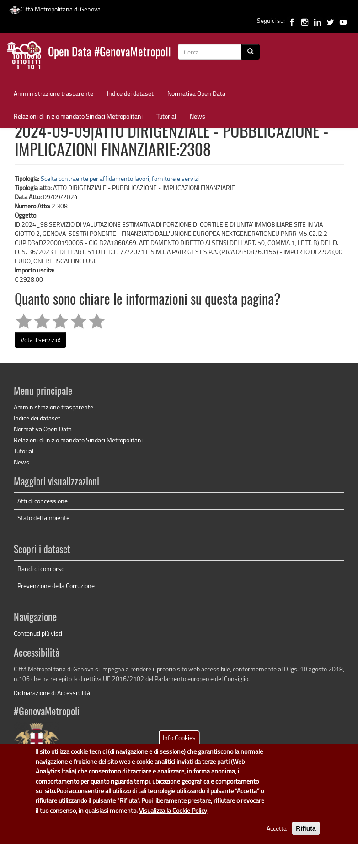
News (197, 116)
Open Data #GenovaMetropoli (109, 53)
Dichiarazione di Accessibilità (52, 692)
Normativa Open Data (196, 93)
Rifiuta (306, 835)
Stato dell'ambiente (43, 517)
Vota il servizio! (40, 339)
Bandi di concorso (40, 568)
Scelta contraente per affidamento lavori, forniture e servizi (120, 178)
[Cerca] (250, 52)
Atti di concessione (42, 500)
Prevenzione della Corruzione (56, 585)
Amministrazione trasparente (53, 93)
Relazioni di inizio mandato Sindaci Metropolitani (78, 116)
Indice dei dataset (130, 93)
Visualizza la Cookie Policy (173, 817)
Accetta (277, 835)
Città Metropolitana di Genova (55, 9)
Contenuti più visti (38, 633)
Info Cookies (179, 745)
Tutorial (166, 116)
